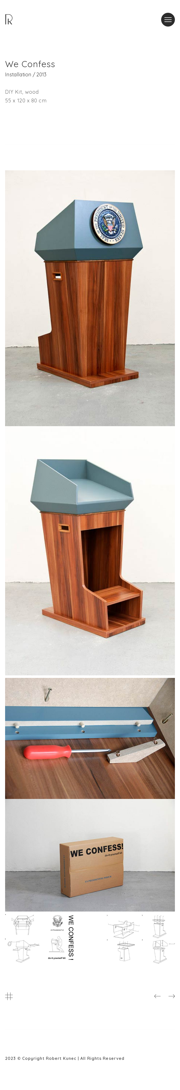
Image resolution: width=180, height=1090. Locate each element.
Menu (169, 16)
